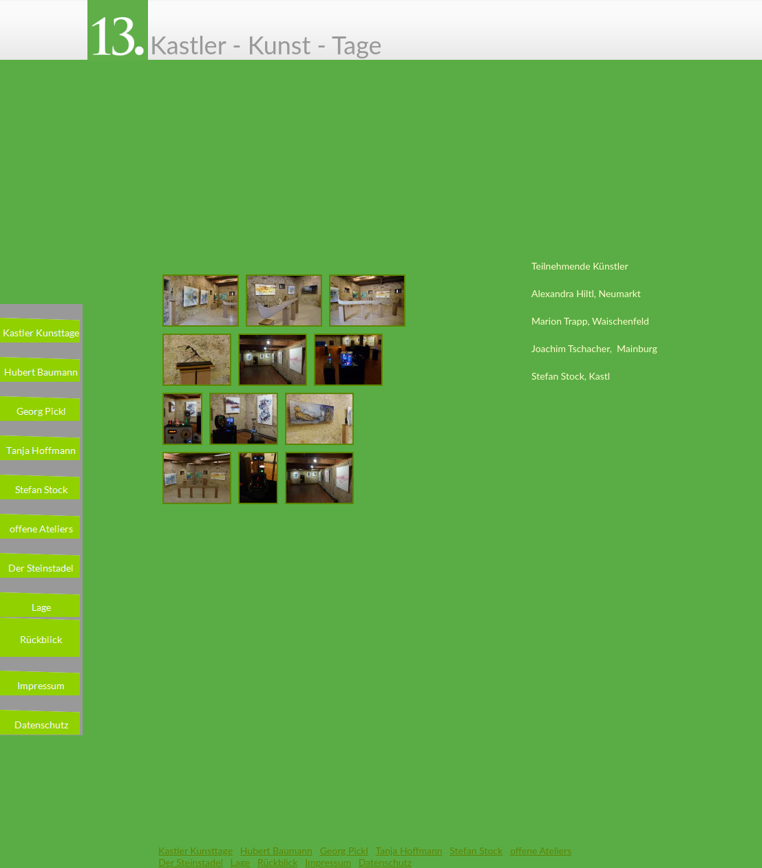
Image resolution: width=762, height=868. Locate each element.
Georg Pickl (344, 850)
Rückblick (277, 862)
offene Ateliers (540, 850)
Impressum (328, 862)
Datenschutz (385, 862)
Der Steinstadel (190, 862)
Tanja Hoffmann (409, 850)
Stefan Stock (475, 850)
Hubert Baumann (276, 850)
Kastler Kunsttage (195, 850)
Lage (241, 862)
